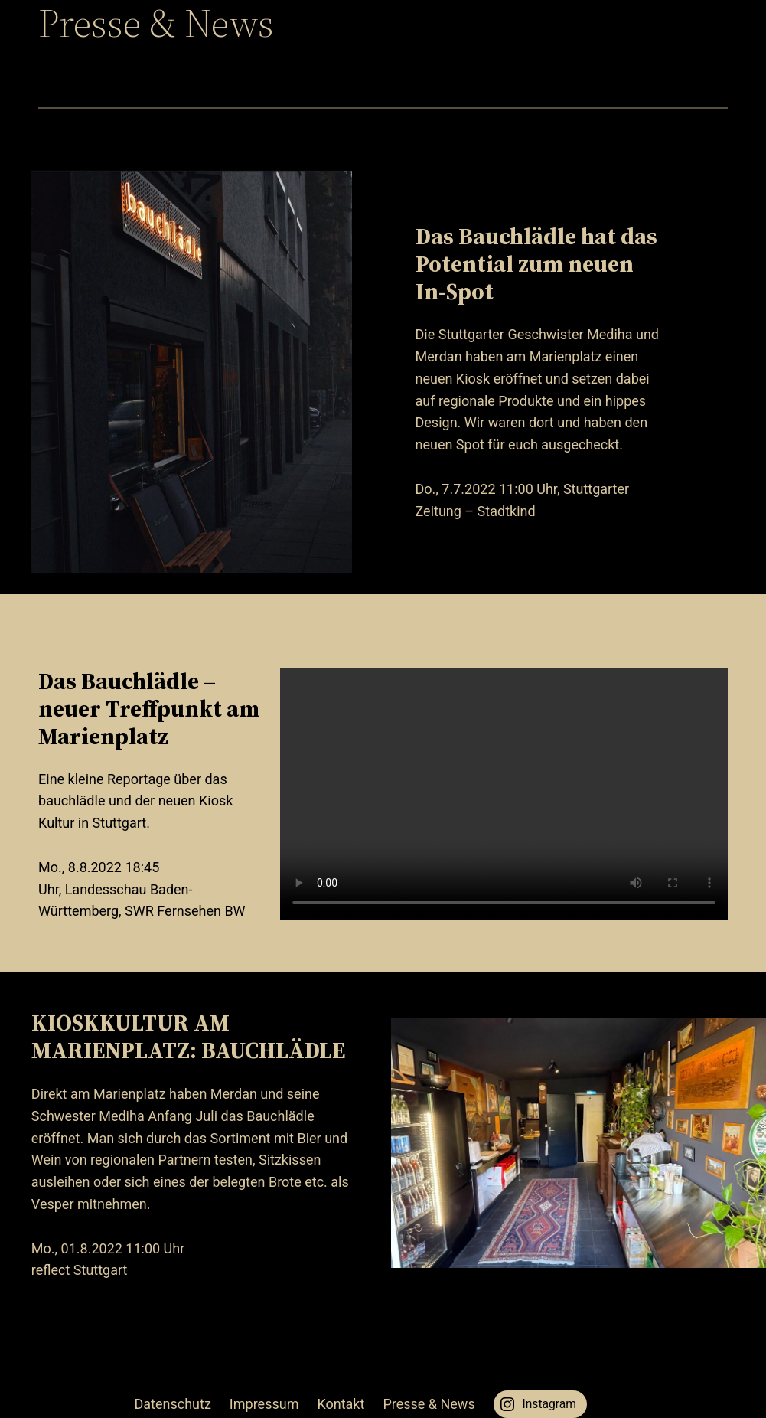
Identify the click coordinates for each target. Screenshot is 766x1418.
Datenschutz (173, 1404)
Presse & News (428, 1404)
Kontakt (340, 1404)
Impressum (264, 1404)
